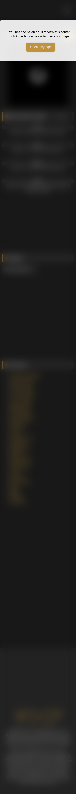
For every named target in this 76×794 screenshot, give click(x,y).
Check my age (40, 47)
